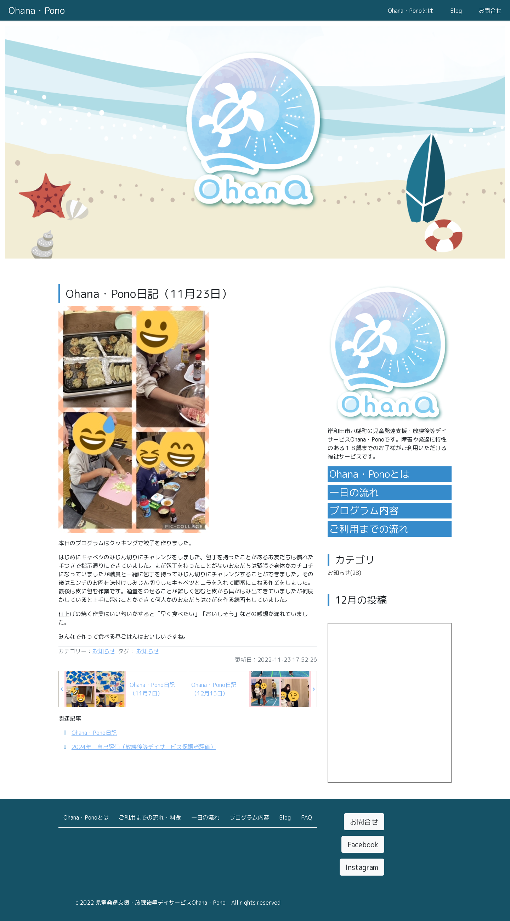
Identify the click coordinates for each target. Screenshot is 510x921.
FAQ (306, 817)
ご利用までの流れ (369, 529)
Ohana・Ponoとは (410, 11)
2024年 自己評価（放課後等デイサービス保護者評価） (144, 747)
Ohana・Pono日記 (94, 733)
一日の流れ (354, 492)
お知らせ (103, 651)
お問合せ (490, 11)
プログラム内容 (364, 510)
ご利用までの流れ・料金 (150, 817)
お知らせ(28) (344, 573)
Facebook (362, 844)
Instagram (362, 867)
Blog (456, 11)
